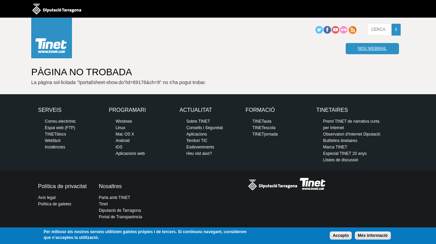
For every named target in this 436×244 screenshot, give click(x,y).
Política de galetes (54, 204)
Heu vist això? (199, 153)
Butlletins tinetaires (340, 140)
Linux (120, 127)
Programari (127, 110)
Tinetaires (332, 110)
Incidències (55, 147)
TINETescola (263, 127)
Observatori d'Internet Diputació (351, 134)
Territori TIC (196, 140)
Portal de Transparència (120, 217)
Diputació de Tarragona (120, 210)
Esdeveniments (200, 147)
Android (122, 140)
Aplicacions (196, 134)
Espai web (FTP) (60, 127)
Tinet (103, 204)
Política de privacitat (62, 186)
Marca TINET (335, 147)
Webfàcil (52, 140)
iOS (118, 147)
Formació (260, 110)
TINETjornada (265, 134)
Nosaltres (110, 186)
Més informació (373, 235)
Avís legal (47, 197)
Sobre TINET (198, 121)
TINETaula (261, 121)
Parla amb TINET (114, 197)
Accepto (341, 235)
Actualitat (196, 110)
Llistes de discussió (340, 160)
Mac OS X (124, 134)
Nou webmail (372, 48)
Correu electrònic (60, 121)
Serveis (49, 110)
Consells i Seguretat (204, 127)
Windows (123, 121)
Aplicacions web (130, 153)
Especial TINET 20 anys (345, 153)
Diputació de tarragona (56, 9)
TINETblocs (55, 134)
